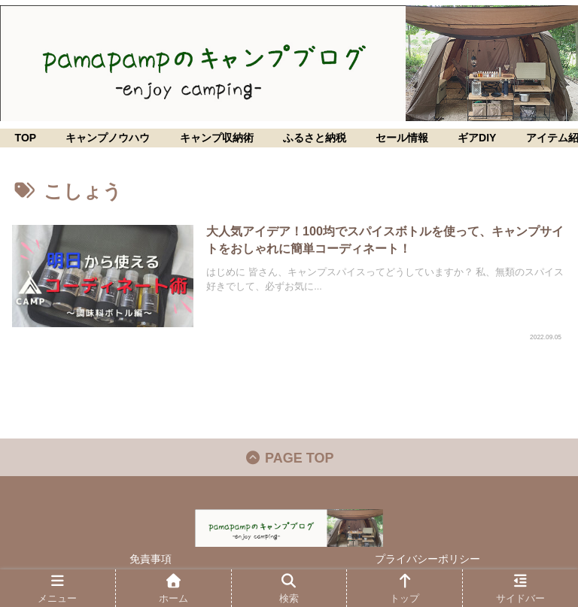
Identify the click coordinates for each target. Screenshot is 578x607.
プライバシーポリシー (427, 559)
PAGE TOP (289, 458)
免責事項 (150, 559)
